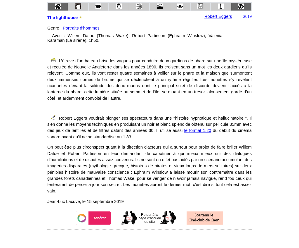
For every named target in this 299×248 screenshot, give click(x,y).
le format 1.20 (197, 130)
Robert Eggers (218, 16)
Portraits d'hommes (81, 28)
